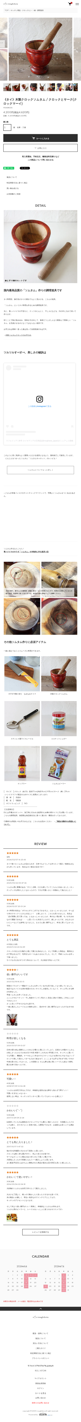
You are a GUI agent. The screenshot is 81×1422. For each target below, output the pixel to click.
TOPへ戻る (40, 1309)
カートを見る (40, 1393)
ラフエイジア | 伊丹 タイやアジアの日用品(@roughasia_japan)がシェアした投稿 (39, 441)
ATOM (43, 1371)
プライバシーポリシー (40, 1358)
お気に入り (40, 148)
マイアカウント (40, 1378)
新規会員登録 (40, 1383)
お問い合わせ (40, 1398)
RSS (36, 1371)
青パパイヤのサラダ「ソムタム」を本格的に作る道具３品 (26, 552)
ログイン (40, 1388)
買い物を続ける (13, 188)
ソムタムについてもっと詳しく (41, 470)
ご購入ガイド (40, 1348)
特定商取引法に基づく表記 (17, 183)
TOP (7, 10)
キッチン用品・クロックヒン (21, 10)
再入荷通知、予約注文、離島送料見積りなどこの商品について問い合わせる (40, 158)
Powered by (40, 1414)
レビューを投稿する (40, 1232)
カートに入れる (40, 138)
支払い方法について (40, 1343)
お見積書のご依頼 (13, 194)
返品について (12, 177)
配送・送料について (40, 1333)
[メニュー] (77, 4)
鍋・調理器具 (39, 10)
